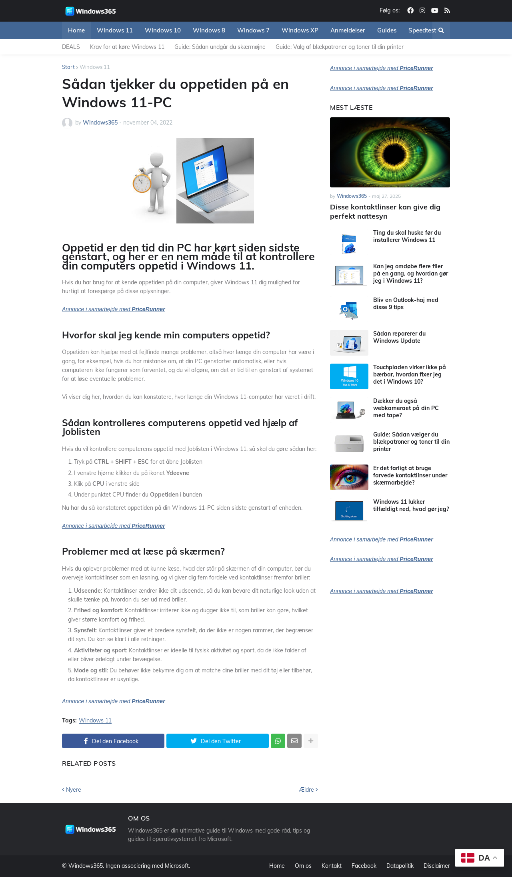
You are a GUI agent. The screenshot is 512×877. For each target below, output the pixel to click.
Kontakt (332, 865)
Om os (303, 865)
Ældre (306, 790)
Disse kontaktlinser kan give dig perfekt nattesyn (385, 211)
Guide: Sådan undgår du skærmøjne (220, 46)
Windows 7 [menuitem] (253, 30)
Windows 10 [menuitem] (163, 30)
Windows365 (85, 865)
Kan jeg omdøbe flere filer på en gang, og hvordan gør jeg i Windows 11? (410, 273)
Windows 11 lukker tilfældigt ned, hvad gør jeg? (411, 505)
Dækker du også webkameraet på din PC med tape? (406, 408)
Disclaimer (437, 865)
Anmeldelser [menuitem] (347, 30)
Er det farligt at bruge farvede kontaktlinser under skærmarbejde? (410, 475)
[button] (441, 30)
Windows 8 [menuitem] (209, 30)
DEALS (71, 46)
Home (277, 865)
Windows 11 (95, 67)
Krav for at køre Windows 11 (127, 46)
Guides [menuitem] (386, 30)
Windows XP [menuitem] (300, 30)
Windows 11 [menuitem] (115, 30)
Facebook (364, 865)
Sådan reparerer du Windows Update (399, 337)
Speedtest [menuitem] (422, 30)
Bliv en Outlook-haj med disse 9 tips (405, 303)
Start (68, 67)
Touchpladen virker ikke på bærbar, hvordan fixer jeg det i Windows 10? (409, 374)
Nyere (73, 790)
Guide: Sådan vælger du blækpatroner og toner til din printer (411, 442)
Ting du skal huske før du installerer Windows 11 (407, 236)
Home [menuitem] (76, 30)
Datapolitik (400, 865)
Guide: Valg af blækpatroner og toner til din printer (340, 46)
